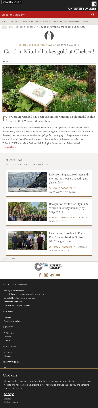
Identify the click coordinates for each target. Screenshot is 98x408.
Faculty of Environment (14, 290)
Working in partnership (66, 21)
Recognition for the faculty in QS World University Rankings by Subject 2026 (68, 208)
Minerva (7, 356)
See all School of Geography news (27, 164)
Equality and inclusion (13, 320)
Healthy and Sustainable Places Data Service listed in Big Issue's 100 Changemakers (67, 237)
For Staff (7, 336)
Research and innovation (37, 21)
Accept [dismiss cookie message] (9, 394)
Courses (7, 317)
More (85, 21)
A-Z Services (9, 332)
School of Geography (13, 15)
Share (9, 61)
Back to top (9, 258)
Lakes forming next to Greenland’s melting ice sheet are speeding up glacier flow (69, 178)
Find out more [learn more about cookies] (11, 402)
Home (5, 21)
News (10, 27)
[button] (92, 15)
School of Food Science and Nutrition (19, 297)
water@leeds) (10, 147)
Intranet (7, 340)
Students (8, 352)
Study (14, 21)
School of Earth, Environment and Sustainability (24, 294)
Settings (7, 398)
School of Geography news (35, 44)
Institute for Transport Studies (17, 305)
